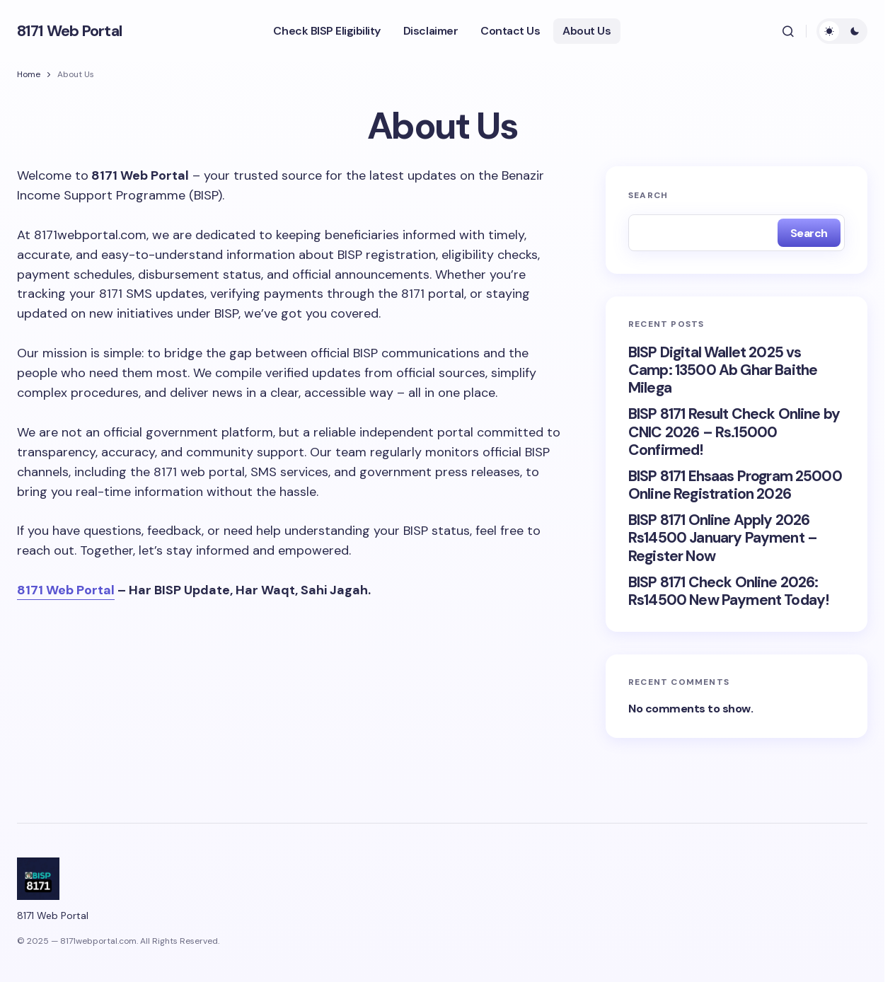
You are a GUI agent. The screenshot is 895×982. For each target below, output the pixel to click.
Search (648, 195)
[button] (788, 31)
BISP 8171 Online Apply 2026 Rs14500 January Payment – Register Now (722, 538)
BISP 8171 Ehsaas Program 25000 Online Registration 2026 (735, 485)
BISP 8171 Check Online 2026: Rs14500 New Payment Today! (728, 591)
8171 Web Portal (69, 31)
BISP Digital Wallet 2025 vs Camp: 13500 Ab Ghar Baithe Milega (722, 371)
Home (28, 74)
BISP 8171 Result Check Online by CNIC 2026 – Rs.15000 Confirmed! (734, 432)
